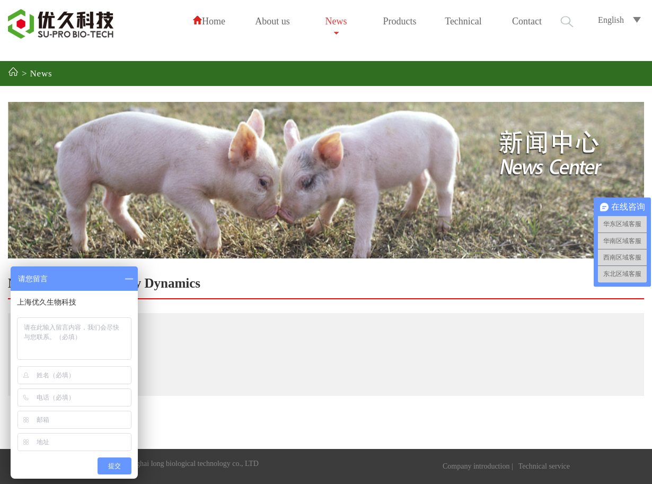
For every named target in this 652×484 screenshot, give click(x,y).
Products (400, 21)
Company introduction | (478, 466)
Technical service (544, 466)
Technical (463, 21)
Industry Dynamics (146, 283)
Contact (527, 21)
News (336, 21)
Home (208, 21)
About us (272, 21)
